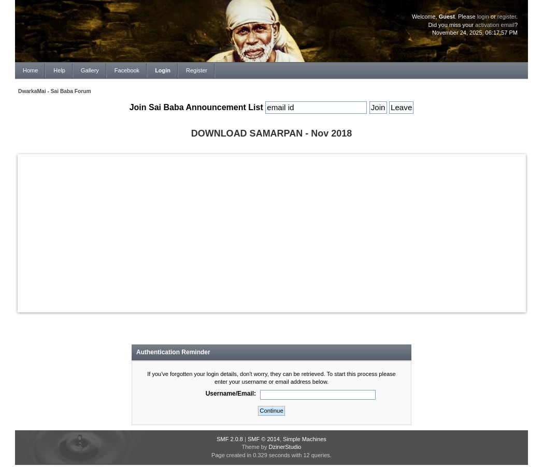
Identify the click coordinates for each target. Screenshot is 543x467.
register (506, 16)
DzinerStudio (284, 447)
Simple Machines (304, 439)
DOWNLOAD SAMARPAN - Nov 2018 (271, 133)
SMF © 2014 (264, 439)
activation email (495, 25)
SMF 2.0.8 (230, 439)
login (483, 16)
